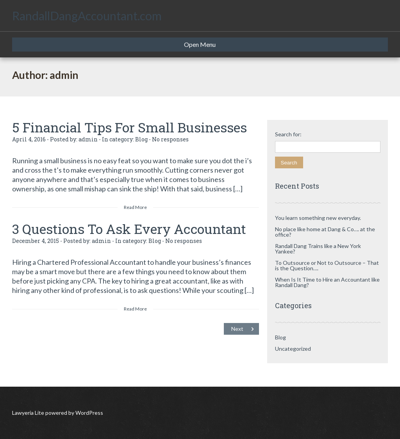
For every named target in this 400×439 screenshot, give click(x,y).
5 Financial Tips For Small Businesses (129, 127)
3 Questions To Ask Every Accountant (129, 228)
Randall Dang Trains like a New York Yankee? (318, 249)
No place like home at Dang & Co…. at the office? (325, 232)
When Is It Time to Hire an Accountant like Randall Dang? (327, 282)
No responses (170, 139)
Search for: (288, 134)
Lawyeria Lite (28, 412)
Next (237, 328)
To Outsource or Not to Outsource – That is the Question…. (327, 265)
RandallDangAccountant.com (87, 16)
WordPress (88, 412)
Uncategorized (293, 348)
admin (88, 139)
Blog (141, 139)
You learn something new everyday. (318, 217)
